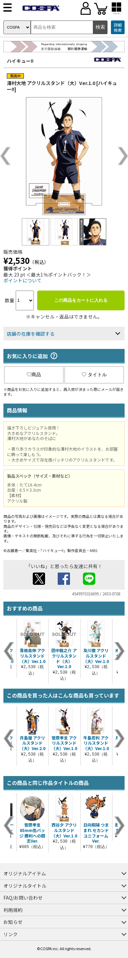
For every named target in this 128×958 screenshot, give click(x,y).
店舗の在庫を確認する (31, 333)
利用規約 (13, 909)
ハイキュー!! (20, 60)
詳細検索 (118, 27)
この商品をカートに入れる (81, 300)
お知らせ (13, 921)
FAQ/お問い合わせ (23, 897)
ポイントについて (22, 280)
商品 (34, 374)
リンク (10, 934)
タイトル (94, 374)
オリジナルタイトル (24, 885)
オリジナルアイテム (24, 873)
